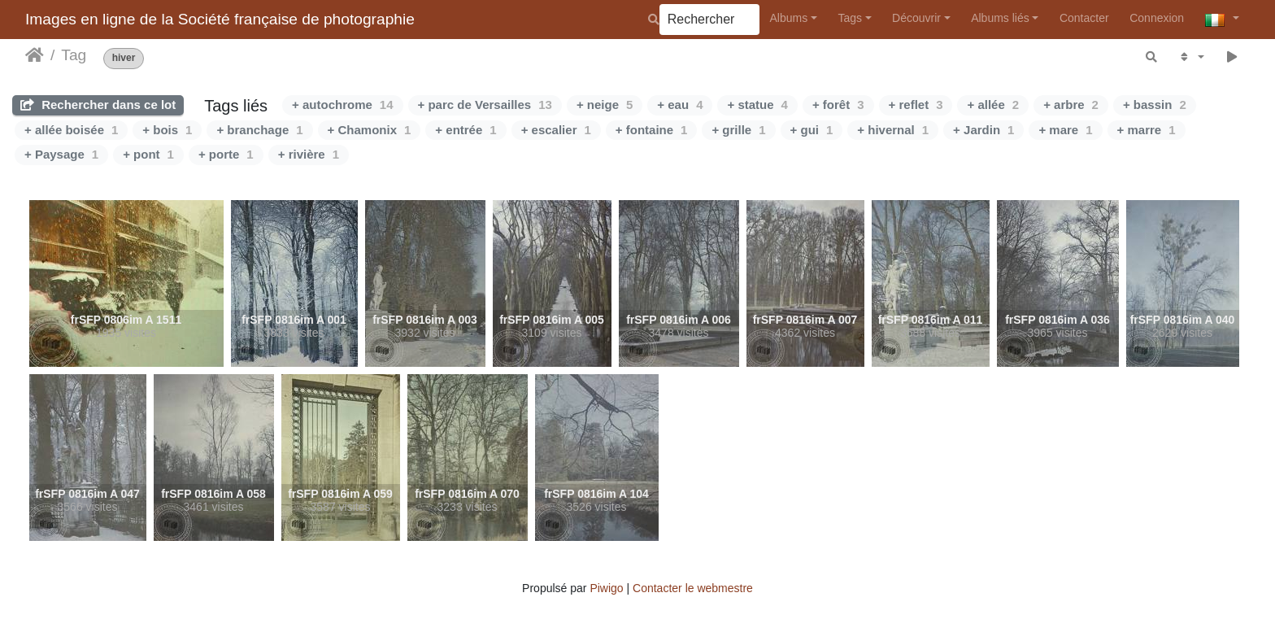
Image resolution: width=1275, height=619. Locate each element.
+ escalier (556, 130)
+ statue (757, 104)
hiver (124, 58)
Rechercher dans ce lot (98, 104)
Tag (73, 54)
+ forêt (838, 104)
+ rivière (308, 154)
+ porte (226, 154)
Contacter (1084, 17)
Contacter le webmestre (693, 588)
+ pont (148, 154)
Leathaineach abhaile (34, 55)
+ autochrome (342, 104)
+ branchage (259, 130)
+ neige (605, 104)
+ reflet (916, 104)
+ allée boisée (71, 130)
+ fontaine (652, 130)
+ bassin (1154, 104)
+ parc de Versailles (485, 104)
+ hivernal (893, 130)
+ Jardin (983, 130)
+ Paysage (61, 154)
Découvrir (916, 17)
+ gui (811, 130)
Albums (789, 17)
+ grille (738, 130)
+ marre (1146, 130)
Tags (850, 17)
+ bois (167, 130)
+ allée (993, 104)
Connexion (1156, 17)
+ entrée (465, 130)
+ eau (680, 104)
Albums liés (1000, 17)
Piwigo (606, 588)
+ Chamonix (369, 130)
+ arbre (1071, 104)
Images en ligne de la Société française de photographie (220, 19)
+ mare (1065, 130)
